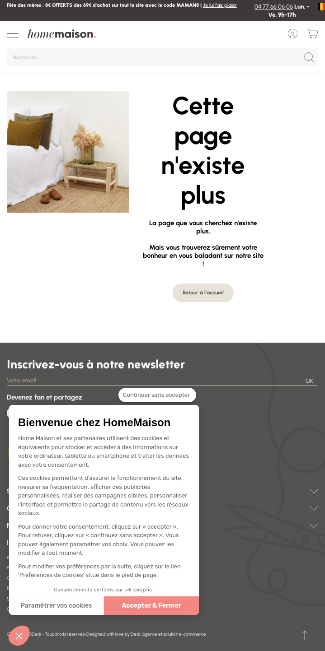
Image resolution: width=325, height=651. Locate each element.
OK (309, 380)
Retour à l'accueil (203, 292)
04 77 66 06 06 (273, 6)
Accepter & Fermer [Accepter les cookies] (145, 605)
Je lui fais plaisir (220, 5)
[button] (19, 635)
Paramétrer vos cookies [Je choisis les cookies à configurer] (50, 605)
